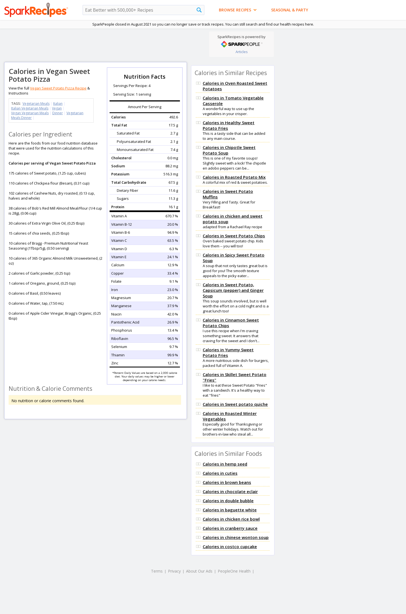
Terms (157, 571)
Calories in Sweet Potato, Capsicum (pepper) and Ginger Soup (233, 290)
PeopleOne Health (234, 571)
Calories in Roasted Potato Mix (234, 177)
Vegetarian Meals (36, 103)
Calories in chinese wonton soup (236, 537)
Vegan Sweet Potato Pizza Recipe (58, 88)
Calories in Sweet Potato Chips (234, 235)
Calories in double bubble (228, 500)
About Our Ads (199, 571)
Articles (242, 51)
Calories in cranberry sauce (230, 528)
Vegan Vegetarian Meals (30, 113)
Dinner (57, 113)
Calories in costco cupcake (230, 546)
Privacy (174, 571)
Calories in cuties (220, 473)
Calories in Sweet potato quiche (235, 404)
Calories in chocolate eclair (230, 491)
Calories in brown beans (227, 482)
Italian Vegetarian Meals (29, 108)
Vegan (57, 108)
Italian (58, 103)
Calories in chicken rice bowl (231, 519)
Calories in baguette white (230, 510)
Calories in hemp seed (225, 464)
